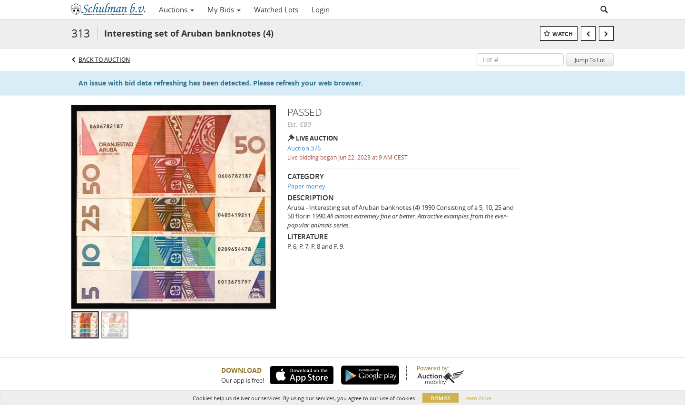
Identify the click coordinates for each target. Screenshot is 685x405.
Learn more (477, 398)
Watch (562, 34)
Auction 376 (304, 148)
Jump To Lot (590, 60)
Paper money (306, 186)
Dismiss (440, 398)
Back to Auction (104, 60)
